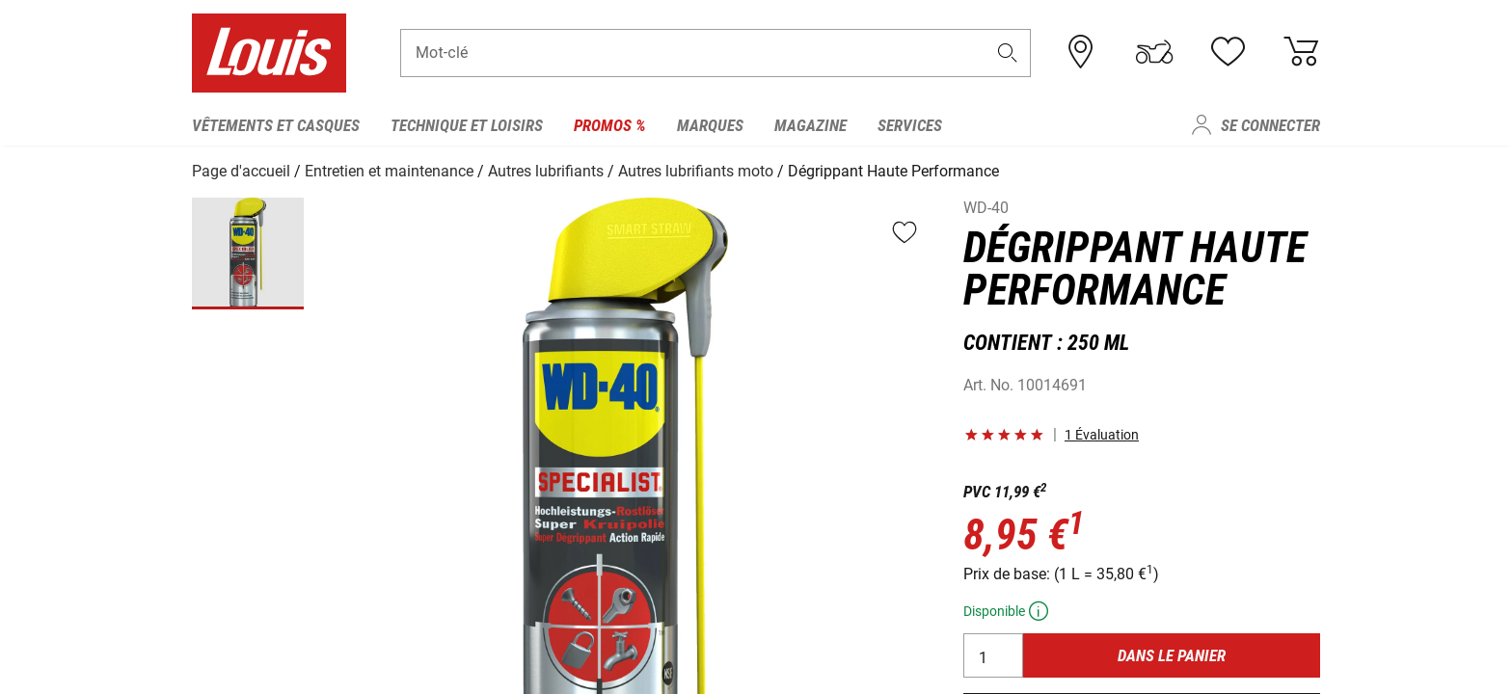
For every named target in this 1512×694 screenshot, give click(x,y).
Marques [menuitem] (710, 125)
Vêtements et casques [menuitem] (276, 125)
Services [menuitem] (910, 125)
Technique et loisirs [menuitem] (467, 125)
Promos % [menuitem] (610, 125)
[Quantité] (993, 654)
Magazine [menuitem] (810, 125)
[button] (1007, 54)
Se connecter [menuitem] (1270, 125)
